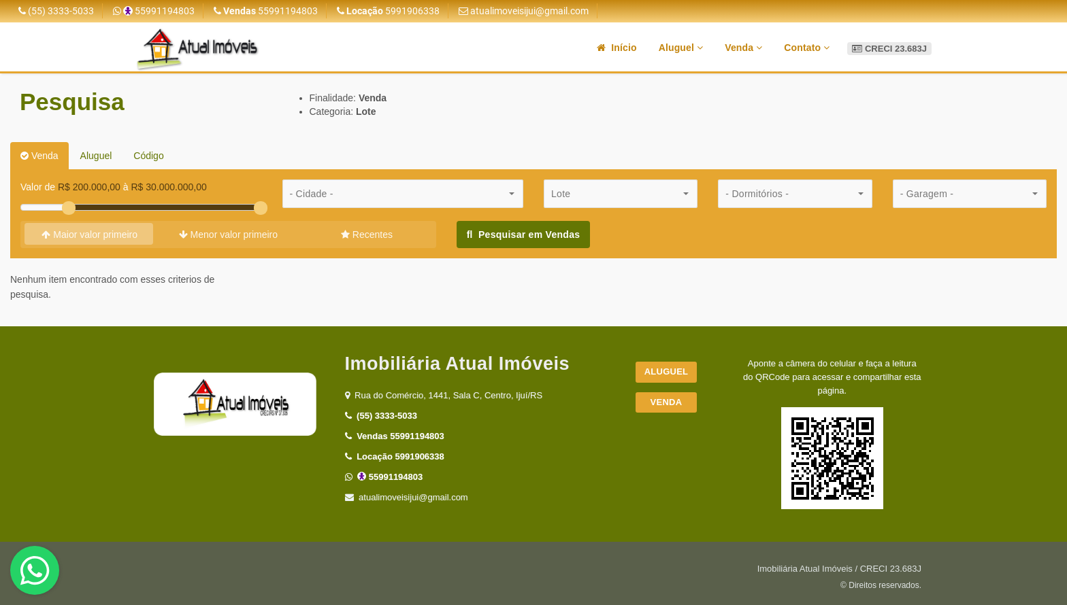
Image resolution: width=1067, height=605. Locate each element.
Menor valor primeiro (228, 234)
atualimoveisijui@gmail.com (524, 10)
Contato (807, 47)
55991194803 (154, 10)
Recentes (367, 234)
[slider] (69, 208)
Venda (743, 47)
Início (617, 47)
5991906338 (388, 10)
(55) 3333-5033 (56, 10)
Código (148, 155)
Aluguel (681, 47)
